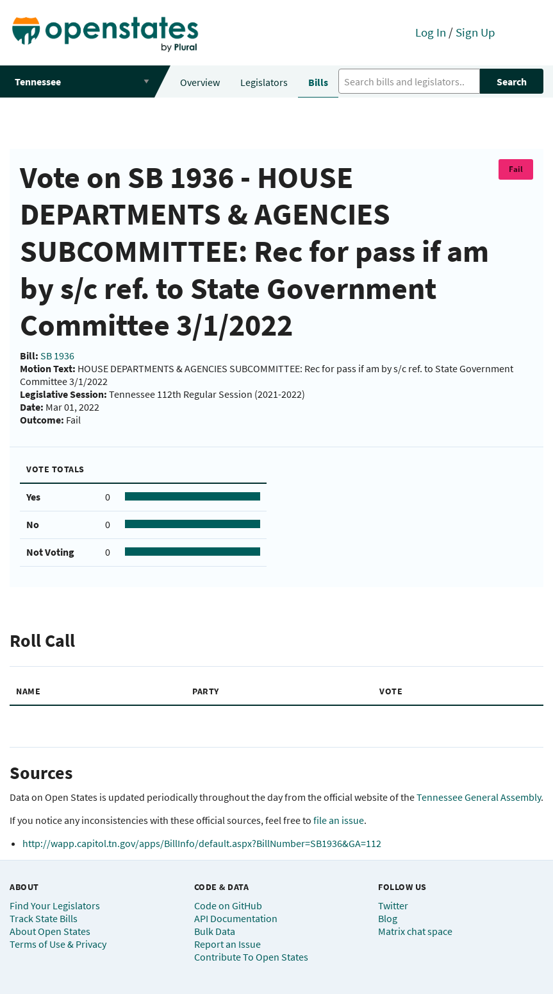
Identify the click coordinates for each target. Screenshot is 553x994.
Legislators (264, 82)
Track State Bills (44, 918)
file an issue (338, 820)
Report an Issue (227, 944)
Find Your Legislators (55, 905)
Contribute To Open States (251, 956)
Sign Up (475, 32)
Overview (200, 82)
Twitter (393, 905)
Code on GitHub (228, 905)
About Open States (50, 931)
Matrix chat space (415, 931)
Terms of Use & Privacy (58, 944)
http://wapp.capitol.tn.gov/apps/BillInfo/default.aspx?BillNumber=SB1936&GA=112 (201, 843)
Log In (430, 32)
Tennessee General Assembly (479, 797)
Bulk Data (214, 931)
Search (512, 81)
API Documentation (235, 918)
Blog (387, 918)
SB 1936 (57, 355)
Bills (318, 82)
